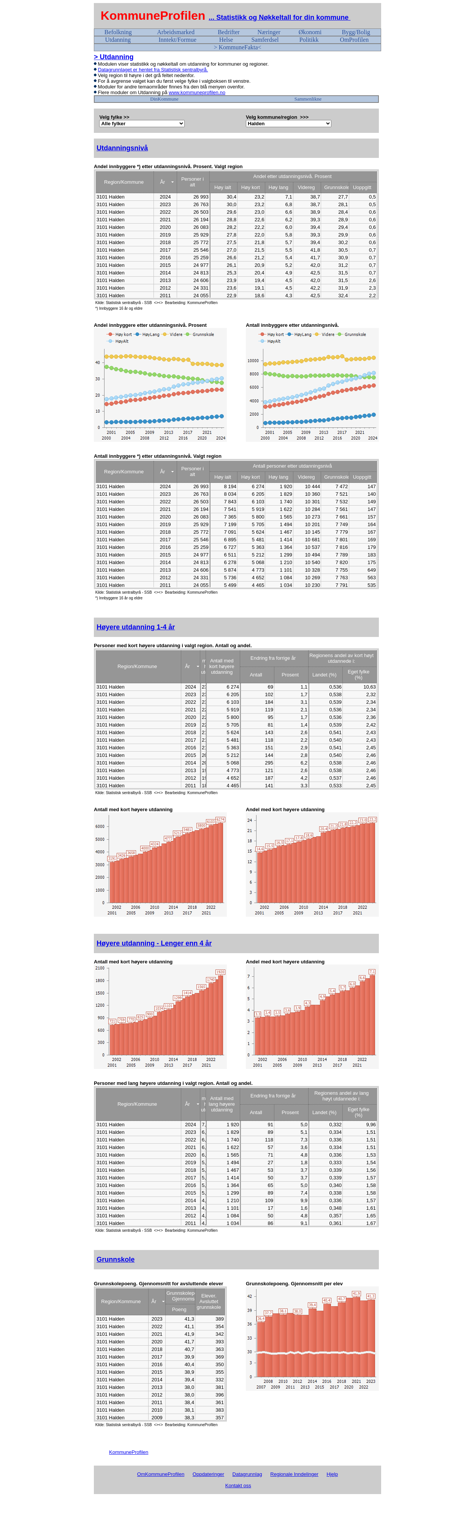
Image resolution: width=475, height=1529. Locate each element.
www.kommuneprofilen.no (197, 92)
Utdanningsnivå (122, 148)
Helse (226, 39)
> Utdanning (114, 57)
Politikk (309, 39)
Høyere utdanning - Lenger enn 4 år (154, 943)
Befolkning (118, 32)
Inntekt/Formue (177, 39)
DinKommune (164, 99)
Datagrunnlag (247, 1474)
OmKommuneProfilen (160, 1474)
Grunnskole (116, 1259)
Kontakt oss (238, 1485)
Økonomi (310, 32)
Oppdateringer (208, 1474)
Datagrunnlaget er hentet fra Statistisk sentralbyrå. (153, 70)
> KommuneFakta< (237, 47)
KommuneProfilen (153, 15)
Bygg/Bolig (356, 32)
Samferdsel (265, 39)
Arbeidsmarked (176, 32)
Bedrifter (229, 32)
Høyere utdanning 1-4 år (136, 627)
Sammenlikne (308, 99)
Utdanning (118, 39)
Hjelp (332, 1474)
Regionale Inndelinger (294, 1474)
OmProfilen (354, 39)
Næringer (268, 32)
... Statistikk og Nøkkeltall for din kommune (279, 17)
